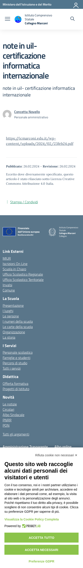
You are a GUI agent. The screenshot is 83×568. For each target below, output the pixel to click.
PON (6, 425)
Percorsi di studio (15, 363)
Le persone (11, 316)
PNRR (7, 420)
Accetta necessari (41, 550)
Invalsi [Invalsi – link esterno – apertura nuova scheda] (7, 285)
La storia (9, 337)
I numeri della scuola (18, 321)
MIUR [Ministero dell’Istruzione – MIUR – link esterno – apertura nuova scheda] (7, 258)
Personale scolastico (18, 352)
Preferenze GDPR (41, 561)
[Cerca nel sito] (72, 19)
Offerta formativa (15, 383)
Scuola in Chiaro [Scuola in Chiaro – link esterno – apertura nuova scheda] (14, 269)
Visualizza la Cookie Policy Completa (31, 519)
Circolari (8, 409)
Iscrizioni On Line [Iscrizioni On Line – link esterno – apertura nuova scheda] (15, 263)
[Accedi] (76, 4)
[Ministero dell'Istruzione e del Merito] (27, 4)
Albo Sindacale (13, 414)
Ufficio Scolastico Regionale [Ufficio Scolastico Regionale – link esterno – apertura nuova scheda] (23, 274)
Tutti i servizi (12, 368)
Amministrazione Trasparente (25, 446)
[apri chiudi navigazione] (7, 19)
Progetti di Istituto (16, 388)
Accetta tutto (41, 537)
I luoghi (8, 310)
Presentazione (13, 305)
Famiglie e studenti (16, 357)
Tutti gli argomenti (16, 434)
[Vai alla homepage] (34, 19)
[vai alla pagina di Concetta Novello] (27, 111)
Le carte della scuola (18, 326)
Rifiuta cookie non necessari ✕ (56, 455)
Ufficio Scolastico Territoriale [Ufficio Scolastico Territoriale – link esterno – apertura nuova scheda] (23, 279)
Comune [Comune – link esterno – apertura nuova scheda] (9, 290)
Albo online (62, 446)
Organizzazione (14, 332)
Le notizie (10, 404)
